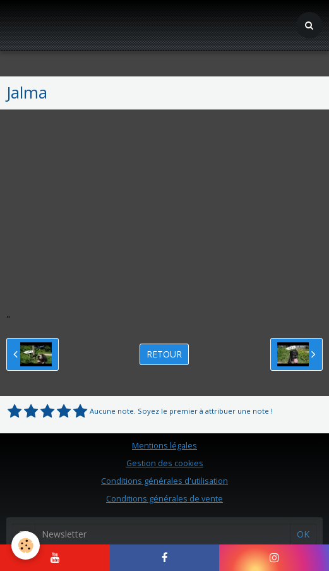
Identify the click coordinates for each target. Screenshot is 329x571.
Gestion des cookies (164, 463)
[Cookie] (25, 545)
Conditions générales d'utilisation (164, 481)
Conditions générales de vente (164, 498)
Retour (164, 354)
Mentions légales (164, 445)
